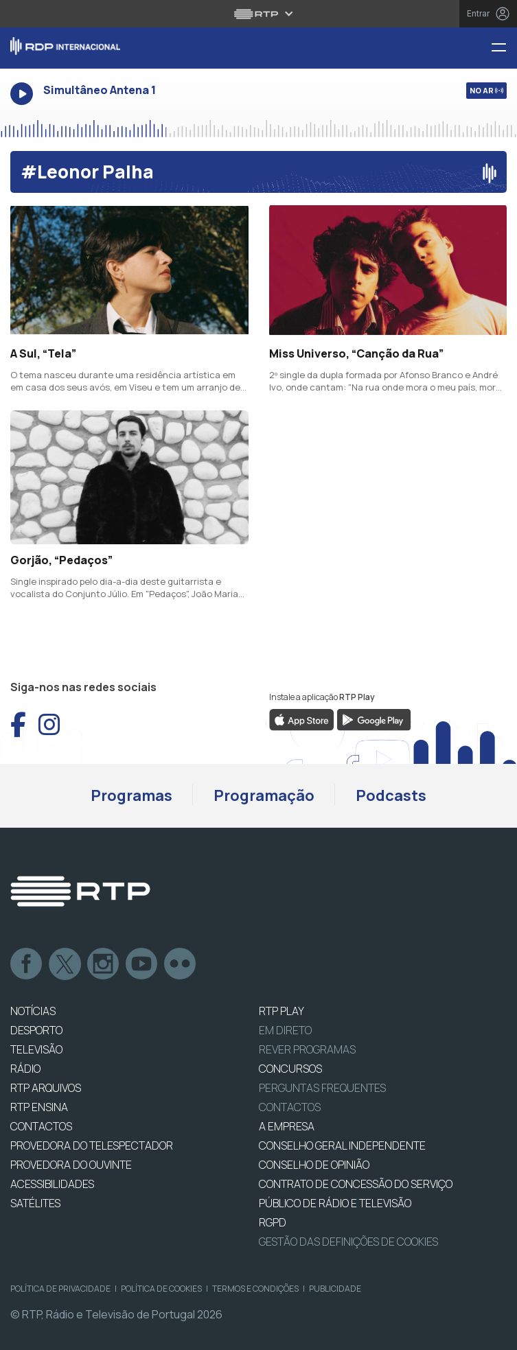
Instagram (103, 964)
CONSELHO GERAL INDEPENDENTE (342, 1145)
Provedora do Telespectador (91, 1145)
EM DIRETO (285, 1030)
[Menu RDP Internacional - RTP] (504, 48)
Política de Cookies (161, 1288)
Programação (264, 795)
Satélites (35, 1203)
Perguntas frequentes (322, 1087)
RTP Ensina (39, 1107)
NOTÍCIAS (33, 1011)
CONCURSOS (290, 1068)
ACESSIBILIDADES (52, 1183)
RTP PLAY (281, 1011)
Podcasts (391, 795)
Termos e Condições (255, 1288)
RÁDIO (25, 1068)
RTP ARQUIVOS (45, 1087)
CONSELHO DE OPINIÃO (314, 1164)
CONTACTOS (41, 1126)
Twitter (65, 964)
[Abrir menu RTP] (258, 13)
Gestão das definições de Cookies (348, 1241)
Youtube (142, 964)
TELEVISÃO (36, 1049)
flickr (180, 964)
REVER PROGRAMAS (307, 1049)
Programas (131, 795)
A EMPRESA (286, 1126)
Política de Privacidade (60, 1288)
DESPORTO (36, 1030)
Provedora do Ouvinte (71, 1164)
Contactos (290, 1107)
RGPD (272, 1222)
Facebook (26, 964)
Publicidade (335, 1288)
